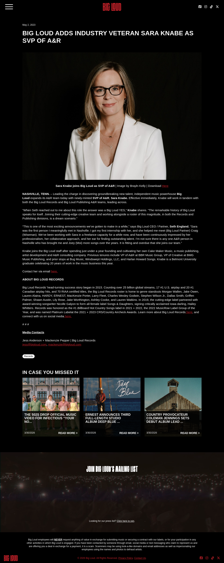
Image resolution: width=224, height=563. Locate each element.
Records (28, 356)
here (189, 312)
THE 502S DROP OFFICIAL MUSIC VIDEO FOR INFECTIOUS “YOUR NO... (50, 418)
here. (68, 316)
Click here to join (125, 521)
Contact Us (140, 558)
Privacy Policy (125, 558)
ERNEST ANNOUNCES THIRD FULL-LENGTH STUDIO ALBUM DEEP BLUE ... (108, 418)
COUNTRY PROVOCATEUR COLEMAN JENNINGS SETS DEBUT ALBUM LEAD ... (167, 418)
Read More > (68, 433)
